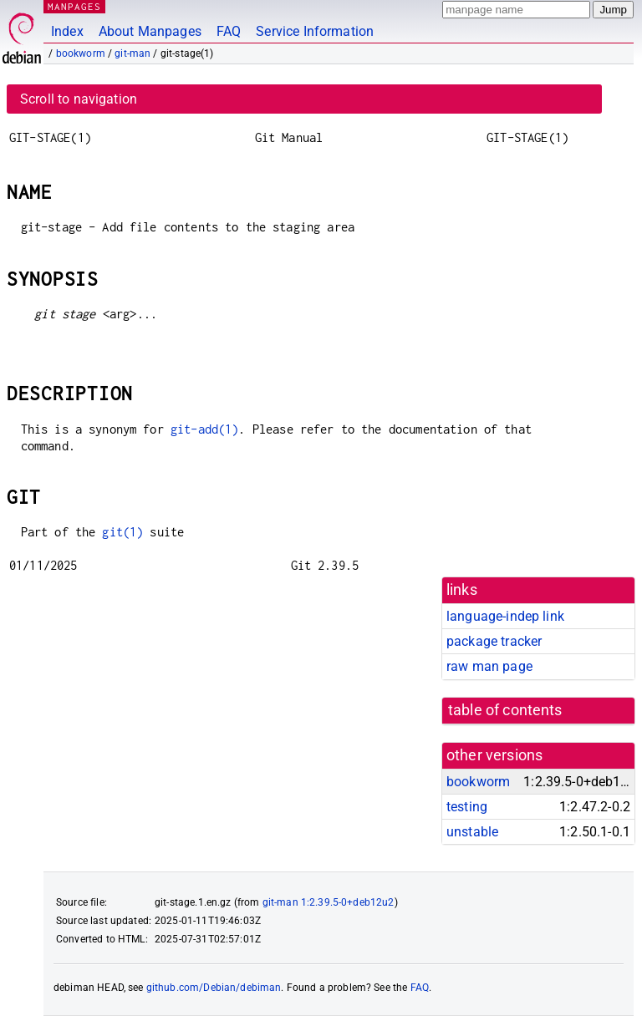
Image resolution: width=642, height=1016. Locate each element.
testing (466, 807)
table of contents (505, 710)
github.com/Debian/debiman (214, 987)
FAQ (229, 31)
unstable (472, 832)
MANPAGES (74, 6)
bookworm (80, 53)
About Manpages (150, 31)
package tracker (494, 641)
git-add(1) (205, 429)
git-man (132, 53)
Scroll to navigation (78, 99)
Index (67, 31)
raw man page (489, 666)
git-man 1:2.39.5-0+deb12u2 (328, 902)
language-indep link (505, 616)
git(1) (122, 532)
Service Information (315, 31)
